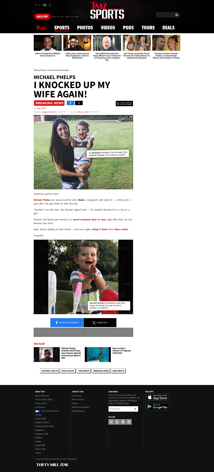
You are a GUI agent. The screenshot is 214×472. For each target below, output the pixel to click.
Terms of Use (41, 403)
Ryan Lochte (68, 370)
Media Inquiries (78, 411)
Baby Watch (118, 370)
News (40, 27)
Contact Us (76, 396)
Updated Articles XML (44, 426)
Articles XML (40, 419)
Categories (39, 430)
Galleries (39, 438)
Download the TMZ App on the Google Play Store (157, 406)
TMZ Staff (40, 108)
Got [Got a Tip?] (42, 17)
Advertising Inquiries (80, 407)
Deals (168, 28)
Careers (75, 403)
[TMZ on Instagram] (50, 5)
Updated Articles (42, 422)
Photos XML (40, 449)
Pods (128, 28)
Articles (38, 415)
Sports (61, 28)
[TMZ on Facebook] (36, 5)
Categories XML (42, 434)
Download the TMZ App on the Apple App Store (157, 397)
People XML (40, 445)
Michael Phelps (49, 370)
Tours (148, 28)
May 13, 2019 (83, 112)
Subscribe (135, 409)
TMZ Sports (83, 370)
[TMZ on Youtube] (45, 5)
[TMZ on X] (40, 5)
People (38, 441)
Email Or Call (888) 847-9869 (65, 17)
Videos (108, 28)
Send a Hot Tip (78, 399)
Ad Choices (40, 407)
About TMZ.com (42, 396)
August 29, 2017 (49, 112)
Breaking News (100, 370)
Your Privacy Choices (47, 411)
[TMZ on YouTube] (123, 422)
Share (67, 322)
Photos (85, 28)
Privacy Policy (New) (44, 399)
